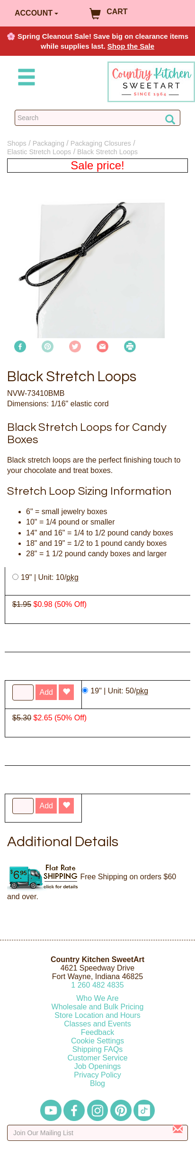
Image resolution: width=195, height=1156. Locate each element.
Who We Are (97, 998)
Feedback (97, 1032)
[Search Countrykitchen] (97, 118)
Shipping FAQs (97, 1049)
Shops (17, 143)
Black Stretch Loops (107, 152)
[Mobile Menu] (25, 78)
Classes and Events (97, 1024)
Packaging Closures (101, 143)
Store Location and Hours (97, 1015)
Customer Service (97, 1058)
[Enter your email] (97, 1133)
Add (46, 806)
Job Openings (97, 1066)
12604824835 (97, 985)
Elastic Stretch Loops (39, 152)
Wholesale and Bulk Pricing (98, 1007)
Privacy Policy (97, 1075)
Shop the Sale (130, 46)
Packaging (48, 143)
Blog (97, 1083)
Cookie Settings (97, 1041)
